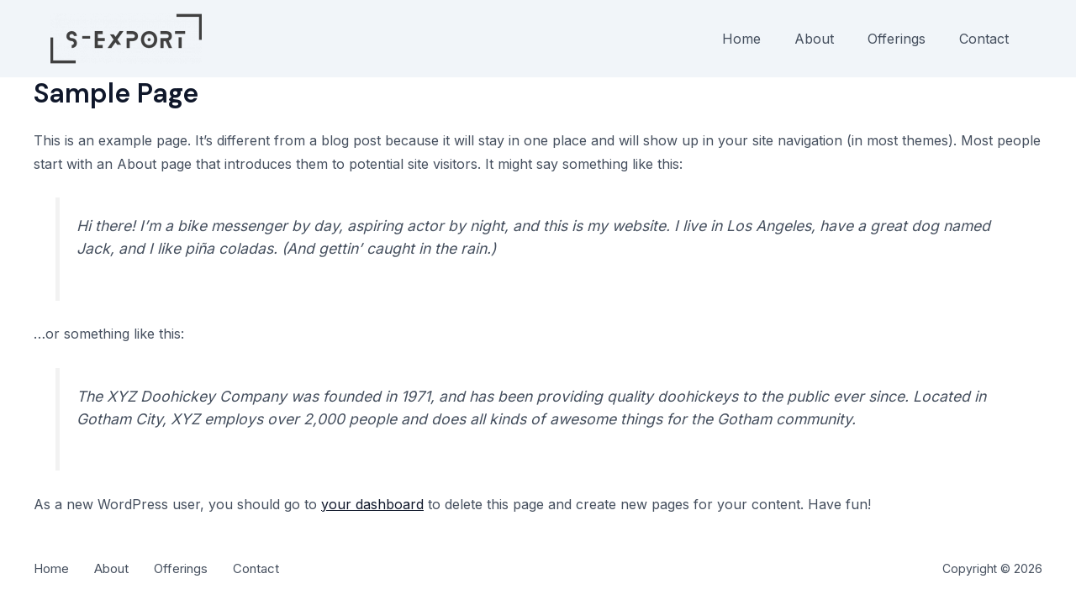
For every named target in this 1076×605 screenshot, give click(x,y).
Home (741, 38)
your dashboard (372, 504)
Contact (984, 38)
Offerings (897, 38)
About (814, 38)
